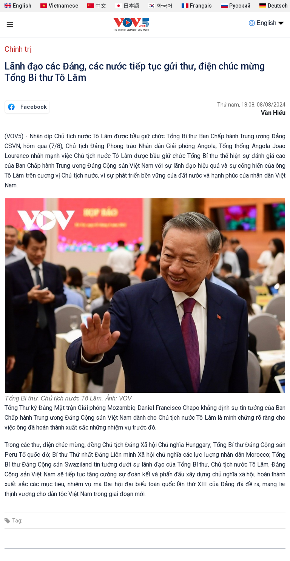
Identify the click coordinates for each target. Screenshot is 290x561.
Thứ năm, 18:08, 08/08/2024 (251, 105)
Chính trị (18, 49)
